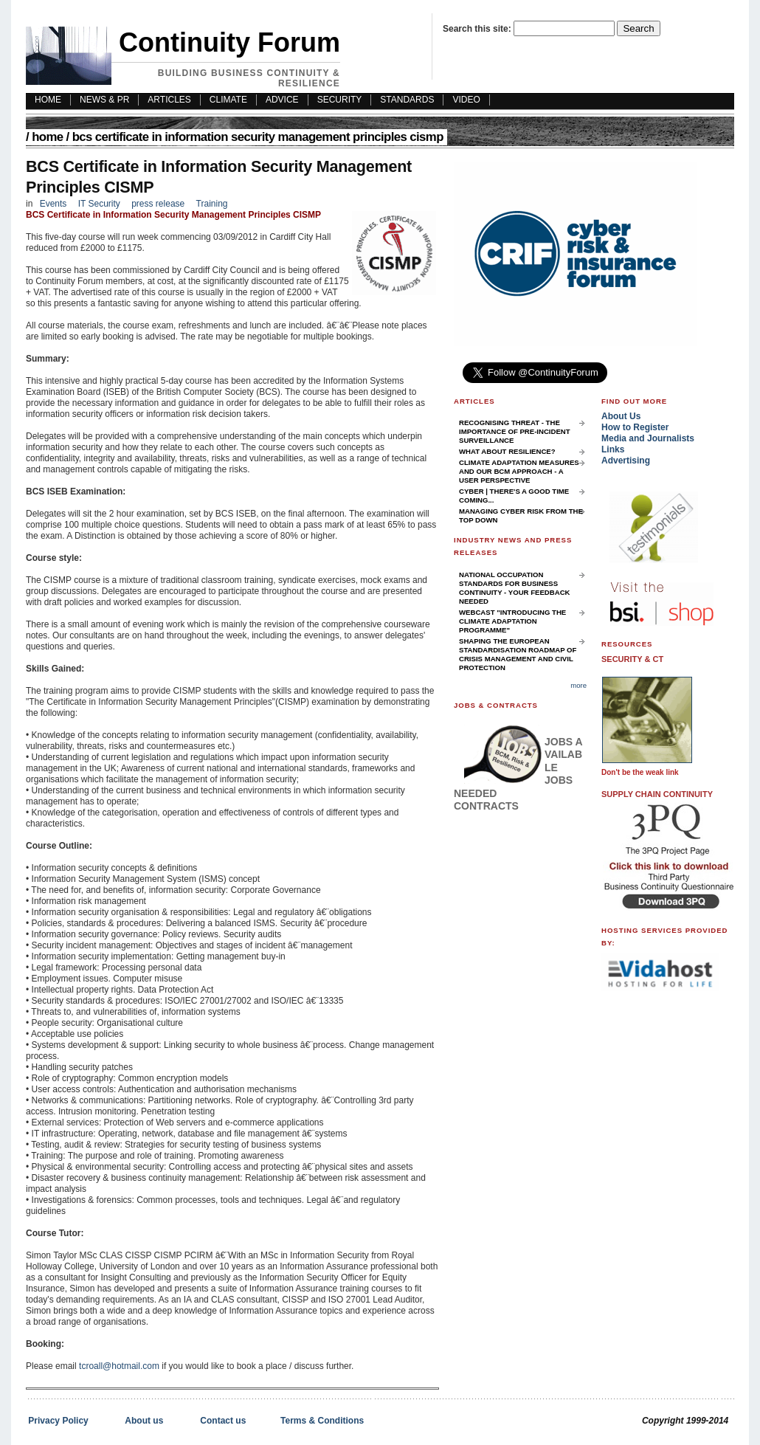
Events (53, 204)
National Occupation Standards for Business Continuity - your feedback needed (514, 587)
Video (466, 99)
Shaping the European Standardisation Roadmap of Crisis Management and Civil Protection (517, 654)
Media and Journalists (647, 438)
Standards (407, 99)
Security (339, 99)
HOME (48, 99)
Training (212, 204)
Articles (169, 99)
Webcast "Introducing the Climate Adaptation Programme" (512, 621)
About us (144, 1420)
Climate (228, 99)
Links (612, 449)
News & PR (104, 99)
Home (47, 137)
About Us (620, 416)
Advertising (625, 460)
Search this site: (478, 29)
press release (157, 204)
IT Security (100, 204)
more (578, 685)
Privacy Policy (58, 1420)
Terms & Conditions (322, 1420)
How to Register (635, 427)
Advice (282, 99)
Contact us (223, 1420)
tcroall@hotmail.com (119, 1366)
